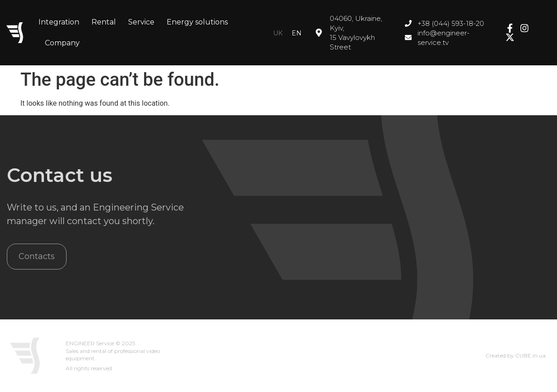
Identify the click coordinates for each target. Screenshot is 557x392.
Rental (103, 22)
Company (62, 43)
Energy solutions (197, 22)
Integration (58, 22)
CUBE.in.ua (530, 355)
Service (141, 22)
